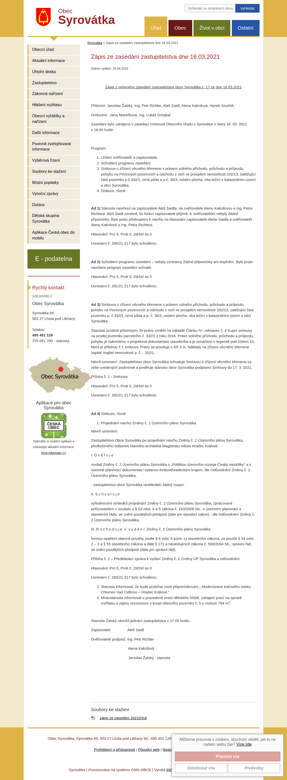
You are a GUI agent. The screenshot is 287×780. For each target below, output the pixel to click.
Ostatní (246, 28)
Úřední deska (44, 72)
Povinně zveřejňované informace (51, 147)
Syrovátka (94, 43)
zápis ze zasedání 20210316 (123, 718)
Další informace (46, 133)
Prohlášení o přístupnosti (114, 749)
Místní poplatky (45, 182)
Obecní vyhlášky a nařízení (48, 119)
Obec (180, 28)
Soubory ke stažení (49, 171)
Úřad (155, 28)
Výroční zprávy (45, 194)
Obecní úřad (43, 49)
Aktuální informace (48, 60)
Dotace (38, 205)
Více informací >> (53, 453)
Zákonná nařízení (47, 94)
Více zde (244, 744)
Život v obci (211, 28)
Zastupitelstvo (44, 83)
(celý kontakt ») (42, 295)
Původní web (149, 749)
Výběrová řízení (46, 160)
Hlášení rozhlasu (47, 105)
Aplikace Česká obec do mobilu (53, 235)
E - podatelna (53, 258)
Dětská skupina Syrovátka (45, 218)
